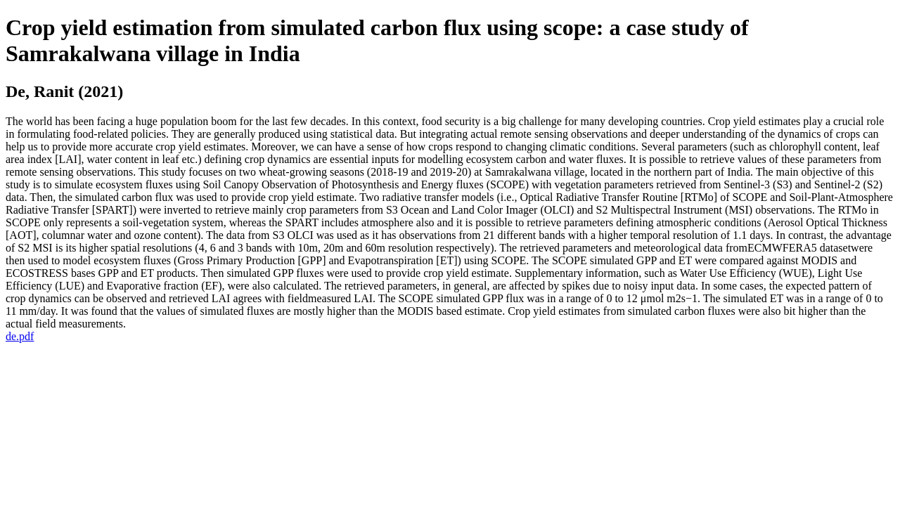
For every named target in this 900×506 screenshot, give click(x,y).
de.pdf (20, 336)
